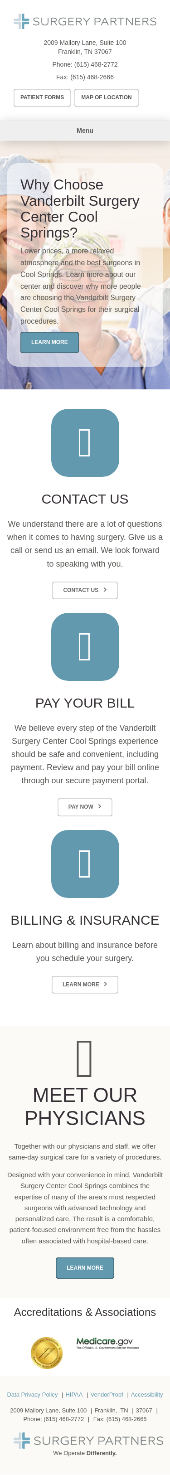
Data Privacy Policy (32, 1394)
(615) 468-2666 (92, 77)
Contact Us (80, 590)
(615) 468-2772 (96, 64)
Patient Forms (42, 97)
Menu (85, 130)
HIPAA (74, 1394)
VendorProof (106, 1394)
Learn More (49, 342)
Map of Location (106, 97)
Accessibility (147, 1394)
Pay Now (80, 807)
